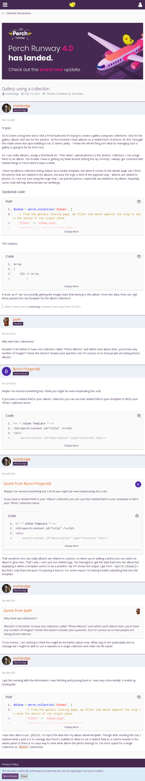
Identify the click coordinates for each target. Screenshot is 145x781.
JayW (25, 747)
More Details (10, 776)
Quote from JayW (18, 610)
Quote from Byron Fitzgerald (27, 483)
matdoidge (12, 93)
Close (24, 776)
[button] (5, 5)
